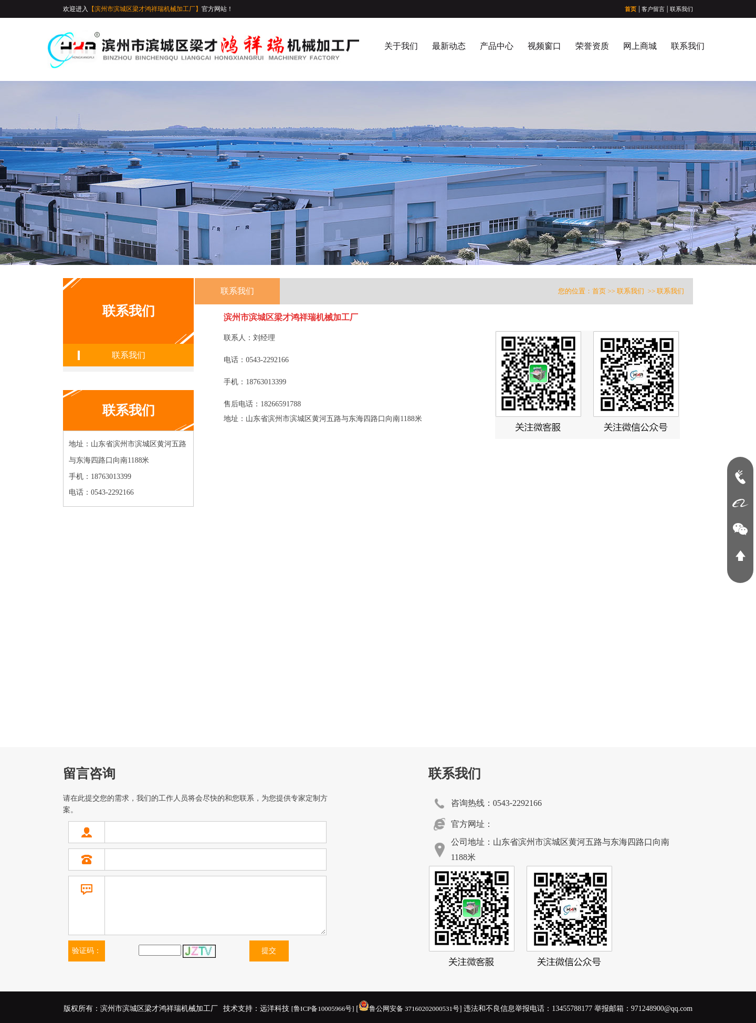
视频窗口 (544, 46)
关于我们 (401, 46)
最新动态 (449, 46)
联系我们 (681, 9)
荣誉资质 (592, 46)
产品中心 (496, 46)
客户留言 (653, 9)
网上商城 (640, 46)
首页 (630, 9)
